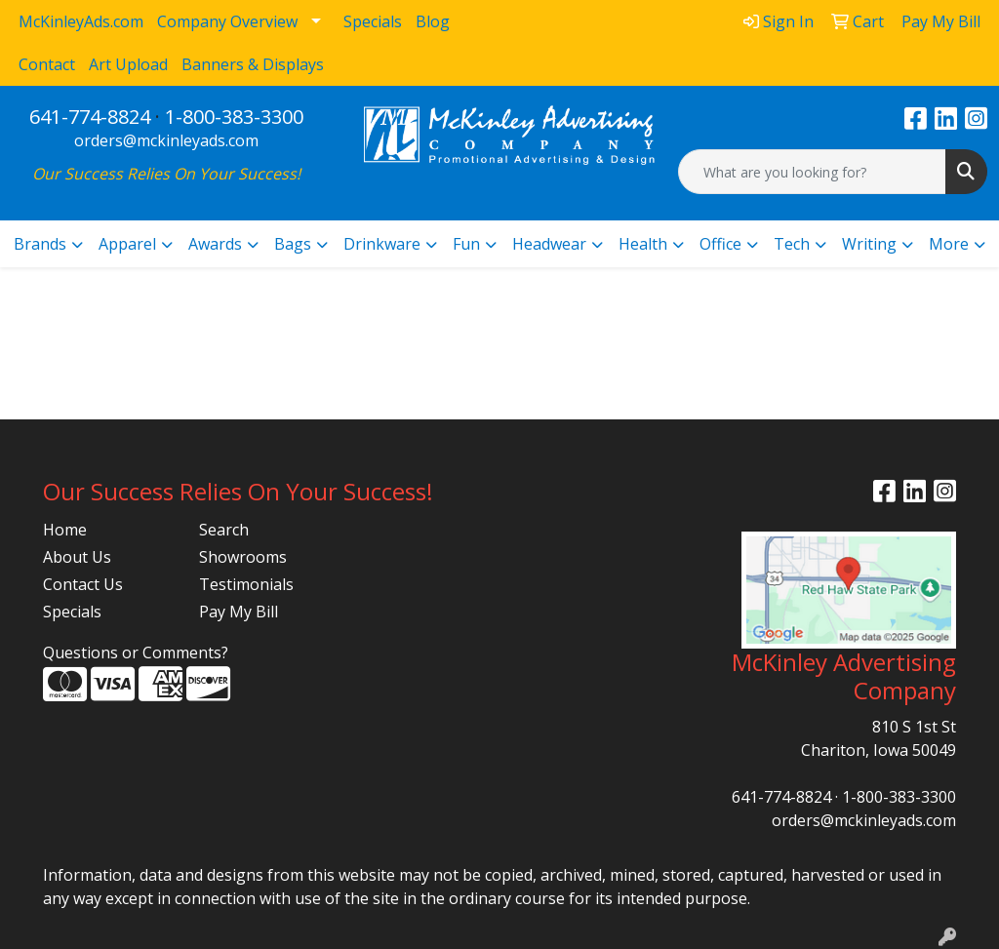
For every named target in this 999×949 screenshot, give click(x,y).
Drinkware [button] (381, 244)
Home (65, 529)
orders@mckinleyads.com (166, 140)
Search (224, 529)
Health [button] (643, 244)
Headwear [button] (549, 244)
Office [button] (720, 244)
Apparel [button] (127, 244)
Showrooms (243, 557)
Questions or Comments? (135, 652)
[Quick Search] (812, 171)
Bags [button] (292, 244)
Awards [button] (215, 244)
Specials (72, 611)
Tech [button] (792, 244)
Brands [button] (40, 244)
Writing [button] (869, 244)
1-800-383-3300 (234, 116)
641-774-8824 (89, 116)
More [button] (949, 244)
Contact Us (83, 584)
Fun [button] (466, 244)
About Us (77, 557)
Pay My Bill (238, 611)
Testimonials (246, 584)
